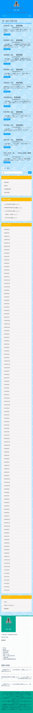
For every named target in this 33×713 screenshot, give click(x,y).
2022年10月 (7, 367)
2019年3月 (6, 509)
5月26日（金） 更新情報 (13, 55)
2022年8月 (6, 374)
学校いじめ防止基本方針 (9, 655)
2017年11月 (7, 563)
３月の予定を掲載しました (10, 217)
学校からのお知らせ (27, 27)
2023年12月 (7, 320)
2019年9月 (6, 489)
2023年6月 (6, 340)
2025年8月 (6, 253)
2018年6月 (6, 539)
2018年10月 (7, 526)
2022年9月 (6, 371)
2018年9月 (6, 529)
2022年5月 (6, 384)
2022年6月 (6, 381)
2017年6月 (6, 580)
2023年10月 (7, 327)
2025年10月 (7, 246)
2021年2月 (6, 431)
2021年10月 (7, 404)
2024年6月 (6, 300)
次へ (8, 168)
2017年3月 (6, 590)
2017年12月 (7, 559)
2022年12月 (7, 361)
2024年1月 (6, 317)
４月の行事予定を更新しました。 (12, 211)
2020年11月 (7, 441)
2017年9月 (6, 570)
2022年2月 (6, 391)
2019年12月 (7, 479)
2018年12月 (7, 519)
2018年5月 (6, 543)
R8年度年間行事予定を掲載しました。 (13, 207)
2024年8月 (6, 293)
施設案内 (3, 640)
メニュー (4, 15)
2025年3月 (6, 270)
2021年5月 (6, 421)
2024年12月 (7, 280)
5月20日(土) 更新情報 (12, 97)
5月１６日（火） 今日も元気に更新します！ (17, 154)
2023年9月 (6, 330)
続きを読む (7, 34)
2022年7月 (6, 377)
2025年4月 (6, 266)
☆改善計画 (5, 657)
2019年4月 (6, 506)
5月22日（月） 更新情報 (13, 83)
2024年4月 (6, 307)
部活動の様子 (6, 650)
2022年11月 (7, 364)
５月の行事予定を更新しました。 (12, 204)
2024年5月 (6, 303)
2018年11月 (7, 522)
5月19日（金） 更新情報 (13, 112)
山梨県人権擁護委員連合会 (9, 659)
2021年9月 (6, 408)
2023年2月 (6, 354)
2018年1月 (6, 556)
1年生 (5, 602)
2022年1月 (6, 394)
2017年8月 (6, 573)
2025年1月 (6, 276)
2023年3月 (6, 350)
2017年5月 (6, 583)
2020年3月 (6, 468)
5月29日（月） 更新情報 (13, 40)
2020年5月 (6, 462)
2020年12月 (7, 438)
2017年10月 (7, 566)
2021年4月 (6, 425)
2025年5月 (6, 263)
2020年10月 (7, 445)
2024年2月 (6, 313)
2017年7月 (6, 576)
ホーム (4, 647)
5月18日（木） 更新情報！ (14, 125)
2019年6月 (6, 499)
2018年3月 (6, 549)
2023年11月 (7, 324)
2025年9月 (6, 249)
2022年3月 (6, 388)
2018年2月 (6, 553)
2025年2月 (6, 273)
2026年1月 (6, 236)
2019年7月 (6, 495)
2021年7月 (6, 415)
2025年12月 (7, 239)
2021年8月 (6, 411)
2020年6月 (6, 458)
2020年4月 (6, 465)
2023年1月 (6, 357)
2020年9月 (6, 448)
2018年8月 (6, 532)
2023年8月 (6, 334)
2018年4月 (6, 546)
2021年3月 (6, 428)
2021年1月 (6, 435)
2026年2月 (6, 233)
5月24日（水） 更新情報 (13, 70)
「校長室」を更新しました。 (11, 214)
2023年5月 (6, 344)
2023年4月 (6, 347)
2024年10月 (7, 286)
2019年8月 (6, 492)
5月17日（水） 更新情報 (13, 140)
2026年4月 (6, 229)
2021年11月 (7, 401)
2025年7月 (6, 256)
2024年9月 (6, 290)
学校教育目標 (7, 189)
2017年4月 (6, 586)
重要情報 (6, 608)
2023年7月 (6, 337)
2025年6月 (6, 259)
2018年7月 (6, 536)
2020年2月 (6, 472)
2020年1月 (6, 475)
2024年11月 (7, 283)
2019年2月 (6, 512)
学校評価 (6, 182)
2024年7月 (6, 297)
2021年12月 (7, 398)
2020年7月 (6, 455)
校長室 (5, 185)
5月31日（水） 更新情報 (13, 26)
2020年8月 (6, 452)
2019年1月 (6, 516)
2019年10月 (7, 485)
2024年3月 (6, 310)
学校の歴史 (7, 192)
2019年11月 (7, 482)
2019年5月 (6, 502)
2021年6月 (6, 418)
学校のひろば (6, 654)
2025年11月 (7, 243)
